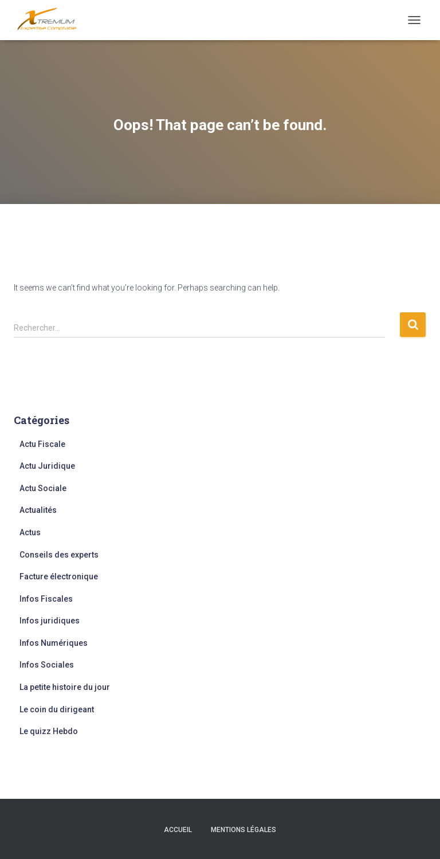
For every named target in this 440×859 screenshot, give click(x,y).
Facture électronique (58, 576)
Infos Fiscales (46, 598)
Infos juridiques (49, 620)
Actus (30, 532)
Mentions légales (243, 830)
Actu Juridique (47, 465)
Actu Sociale (42, 488)
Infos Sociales (46, 664)
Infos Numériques (53, 643)
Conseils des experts (59, 554)
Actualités (38, 510)
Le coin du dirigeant (56, 709)
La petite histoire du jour (64, 687)
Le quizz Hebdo (48, 731)
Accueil (178, 830)
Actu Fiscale (42, 444)
